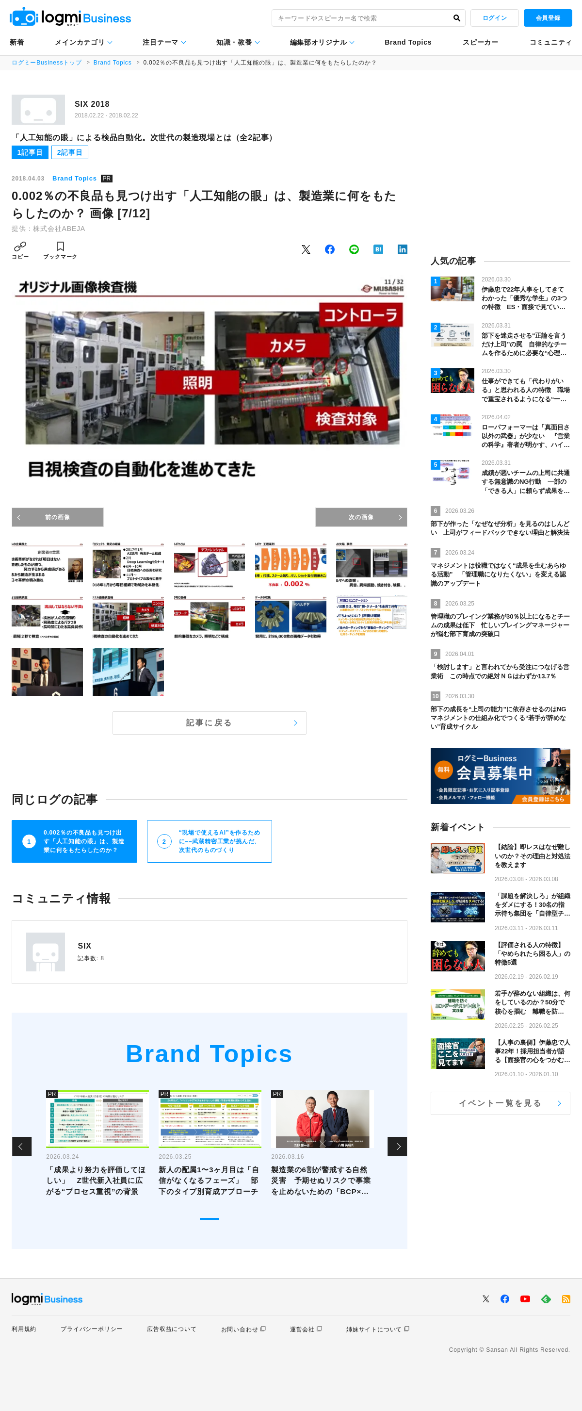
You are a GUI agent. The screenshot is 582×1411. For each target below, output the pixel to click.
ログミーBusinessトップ (47, 63)
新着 (17, 42)
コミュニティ (551, 42)
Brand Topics (408, 42)
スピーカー (481, 42)
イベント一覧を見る (501, 1103)
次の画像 (361, 517)
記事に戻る (209, 723)
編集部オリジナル (318, 42)
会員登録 (548, 18)
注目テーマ (160, 42)
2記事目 (70, 152)
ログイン (495, 18)
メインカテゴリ (80, 42)
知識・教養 (234, 42)
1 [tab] (209, 1219)
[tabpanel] (97, 1146)
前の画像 (57, 517)
